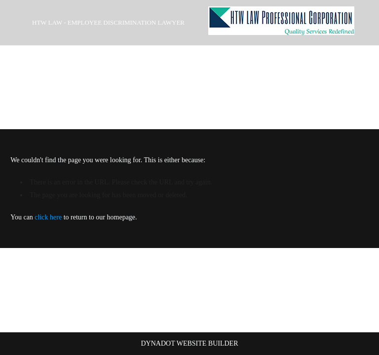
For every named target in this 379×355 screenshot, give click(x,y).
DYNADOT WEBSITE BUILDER (189, 343)
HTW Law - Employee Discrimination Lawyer (108, 22)
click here (48, 217)
